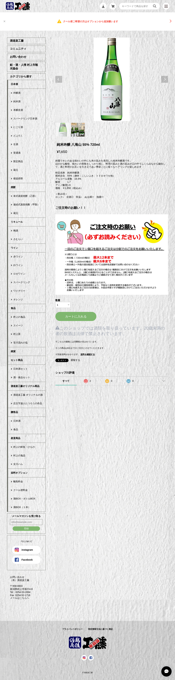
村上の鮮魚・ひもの (24, 447)
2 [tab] (78, 130)
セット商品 (17, 360)
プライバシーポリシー (72, 629)
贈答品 (14, 412)
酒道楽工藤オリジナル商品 (25, 386)
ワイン (14, 247)
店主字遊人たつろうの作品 (27, 403)
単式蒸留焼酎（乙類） (25, 196)
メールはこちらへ (18, 598)
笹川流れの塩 (20, 342)
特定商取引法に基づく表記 (100, 629)
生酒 (15, 144)
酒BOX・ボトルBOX (24, 498)
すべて (66, 381)
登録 (26, 528)
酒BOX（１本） (21, 507)
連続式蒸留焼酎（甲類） (26, 204)
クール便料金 (20, 490)
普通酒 (17, 152)
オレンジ (18, 299)
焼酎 (13, 187)
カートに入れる (76, 316)
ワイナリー (19, 290)
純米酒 (17, 101)
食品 (13, 308)
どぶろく (18, 135)
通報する (75, 360)
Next (164, 79)
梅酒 (15, 230)
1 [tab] (63, 130)
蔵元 (15, 170)
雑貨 (13, 351)
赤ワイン (18, 256)
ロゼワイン (19, 273)
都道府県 (18, 178)
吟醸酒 (17, 92)
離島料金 (18, 481)
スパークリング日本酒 (25, 118)
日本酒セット (20, 368)
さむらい (18, 239)
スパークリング (21, 282)
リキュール (17, 221)
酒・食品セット (21, 377)
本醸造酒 (18, 110)
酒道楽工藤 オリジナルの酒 (28, 394)
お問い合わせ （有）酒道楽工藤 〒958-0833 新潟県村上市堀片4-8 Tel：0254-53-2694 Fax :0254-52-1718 (20, 586)
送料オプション (19, 472)
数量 (57, 300)
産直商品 (15, 438)
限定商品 (18, 161)
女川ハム (18, 464)
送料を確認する (87, 354)
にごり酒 (18, 127)
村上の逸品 (19, 317)
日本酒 (14, 84)
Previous (58, 79)
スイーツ (18, 325)
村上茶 (17, 334)
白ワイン (18, 265)
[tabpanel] (111, 79)
